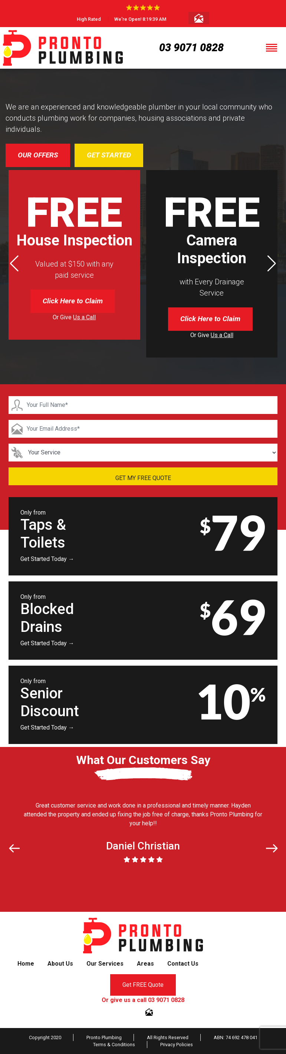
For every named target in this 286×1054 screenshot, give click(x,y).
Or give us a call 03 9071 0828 (143, 1000)
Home (25, 963)
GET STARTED (109, 155)
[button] (272, 263)
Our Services (105, 963)
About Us (60, 963)
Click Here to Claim (73, 301)
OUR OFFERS (38, 155)
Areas (145, 963)
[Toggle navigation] (271, 48)
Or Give (74, 317)
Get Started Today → (47, 558)
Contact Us (182, 963)
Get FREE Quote (143, 984)
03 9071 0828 (191, 47)
